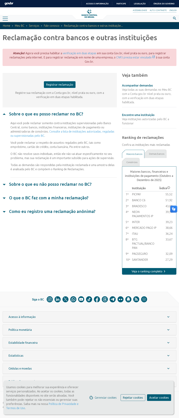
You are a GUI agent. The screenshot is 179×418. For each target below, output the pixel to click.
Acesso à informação (97, 3)
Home (6, 25)
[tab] (133, 154)
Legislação (140, 3)
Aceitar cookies (159, 397)
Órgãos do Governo (163, 3)
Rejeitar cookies (133, 397)
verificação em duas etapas (79, 53)
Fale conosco (51, 25)
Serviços (34, 25)
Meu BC (19, 25)
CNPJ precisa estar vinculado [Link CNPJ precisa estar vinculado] (135, 57)
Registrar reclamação (59, 84)
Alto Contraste (158, 10)
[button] (89, 317)
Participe (121, 3)
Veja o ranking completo (147, 271)
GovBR (9, 3)
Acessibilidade (140, 10)
